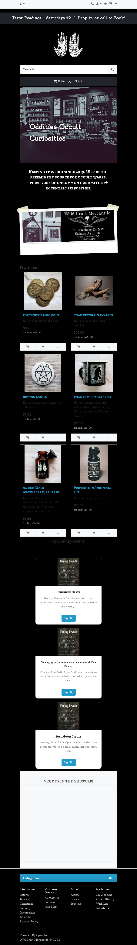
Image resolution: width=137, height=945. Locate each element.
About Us (25, 916)
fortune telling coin (41, 314)
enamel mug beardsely (93, 396)
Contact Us (52, 897)
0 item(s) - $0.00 (68, 81)
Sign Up (68, 618)
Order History (105, 899)
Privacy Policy (29, 921)
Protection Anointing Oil (93, 490)
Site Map (51, 906)
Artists (75, 894)
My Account (104, 894)
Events (75, 899)
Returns (24, 894)
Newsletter (103, 908)
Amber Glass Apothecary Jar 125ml (41, 490)
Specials (76, 903)
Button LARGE (35, 396)
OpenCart (42, 935)
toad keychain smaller (93, 314)
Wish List (102, 903)
